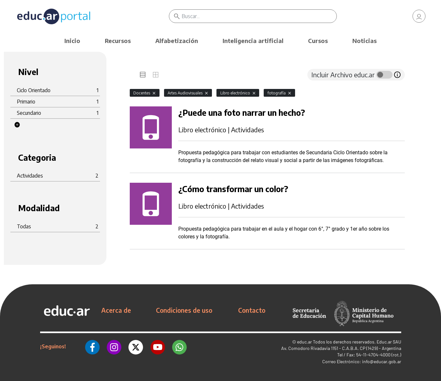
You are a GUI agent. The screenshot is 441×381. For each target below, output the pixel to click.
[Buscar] (259, 16)
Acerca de (116, 310)
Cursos (318, 40)
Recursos (118, 40)
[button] (17, 125)
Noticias (364, 40)
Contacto (251, 310)
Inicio (72, 40)
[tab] (142, 74)
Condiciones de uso (184, 310)
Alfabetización (176, 40)
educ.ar (304, 341)
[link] (419, 16)
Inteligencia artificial (253, 40)
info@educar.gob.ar (381, 361)
